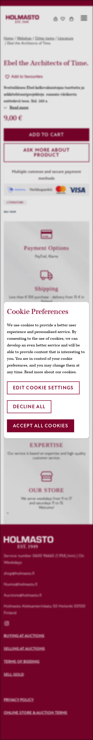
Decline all (29, 407)
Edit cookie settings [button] (43, 388)
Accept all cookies (40, 426)
